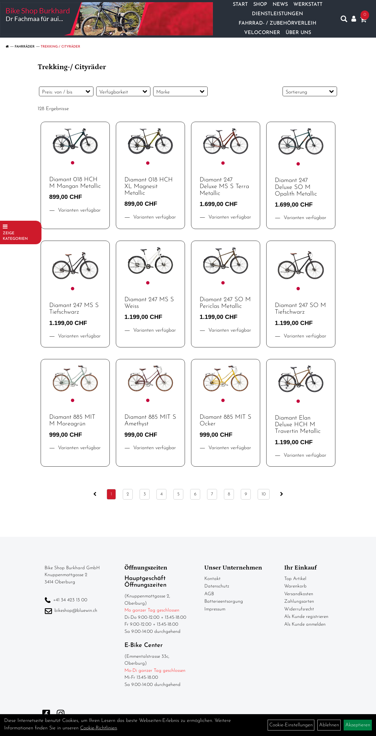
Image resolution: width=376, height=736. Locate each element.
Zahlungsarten (299, 601)
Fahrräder (25, 46)
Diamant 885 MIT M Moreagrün (72, 420)
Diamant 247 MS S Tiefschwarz (74, 308)
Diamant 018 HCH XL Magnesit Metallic (148, 186)
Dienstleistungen (277, 14)
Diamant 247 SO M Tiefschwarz (300, 308)
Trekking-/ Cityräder (60, 46)
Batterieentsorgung (223, 601)
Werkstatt (307, 4)
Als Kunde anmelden (305, 624)
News (280, 4)
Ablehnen (329, 725)
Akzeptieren (357, 725)
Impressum (214, 609)
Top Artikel (295, 578)
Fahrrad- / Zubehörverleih (277, 23)
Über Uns (298, 32)
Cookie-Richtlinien (98, 728)
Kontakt (212, 578)
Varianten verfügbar (78, 210)
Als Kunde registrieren (306, 616)
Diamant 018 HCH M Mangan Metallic (75, 182)
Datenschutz (216, 586)
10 (264, 494)
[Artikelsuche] (344, 20)
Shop (260, 4)
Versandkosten (298, 594)
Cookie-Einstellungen (291, 725)
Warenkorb (295, 586)
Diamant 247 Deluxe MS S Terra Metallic (224, 186)
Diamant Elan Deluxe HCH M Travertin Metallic (298, 425)
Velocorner (262, 32)
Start (240, 4)
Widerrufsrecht (299, 609)
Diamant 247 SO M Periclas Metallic (225, 303)
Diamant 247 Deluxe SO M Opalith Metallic (296, 187)
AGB (209, 594)
